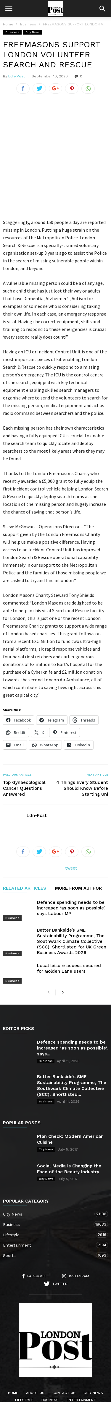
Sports (49, 1213)
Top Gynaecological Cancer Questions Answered (24, 749)
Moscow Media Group (65, 1393)
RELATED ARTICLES (24, 850)
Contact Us (63, 1351)
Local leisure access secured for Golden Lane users (69, 926)
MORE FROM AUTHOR (78, 850)
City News (32, 32)
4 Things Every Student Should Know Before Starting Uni (82, 749)
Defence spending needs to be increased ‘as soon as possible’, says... (72, 1006)
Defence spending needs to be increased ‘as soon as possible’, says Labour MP (71, 869)
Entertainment (49, 1203)
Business (12, 32)
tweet (71, 829)
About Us (35, 1351)
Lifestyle (49, 1193)
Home (8, 24)
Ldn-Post (16, 76)
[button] (102, 8)
